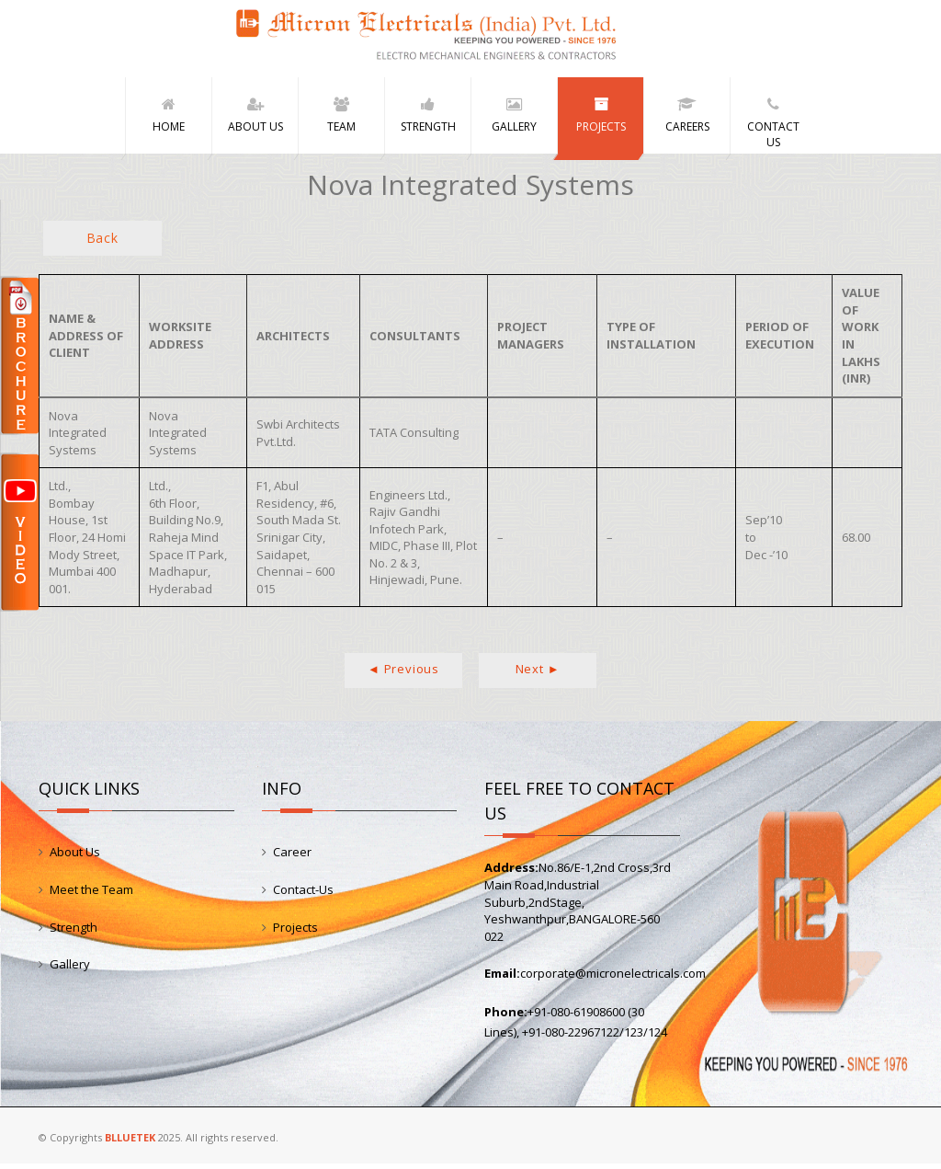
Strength (73, 931)
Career (292, 857)
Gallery (70, 969)
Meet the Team (91, 895)
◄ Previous (403, 674)
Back (102, 243)
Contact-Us (303, 895)
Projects (295, 931)
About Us (75, 857)
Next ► (538, 674)
